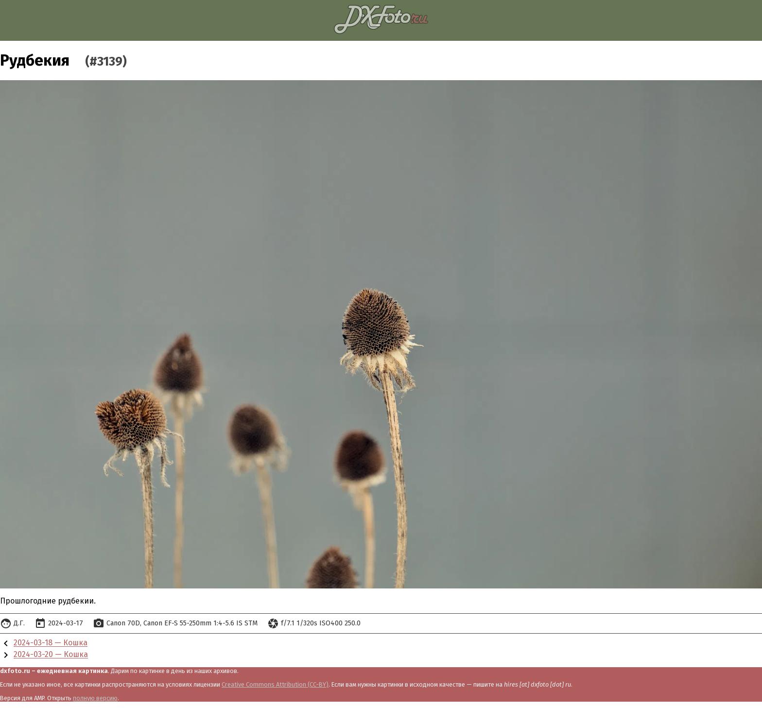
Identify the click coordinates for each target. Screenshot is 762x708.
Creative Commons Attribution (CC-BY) (275, 684)
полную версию (95, 698)
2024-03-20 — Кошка (51, 654)
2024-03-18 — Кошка (50, 643)
